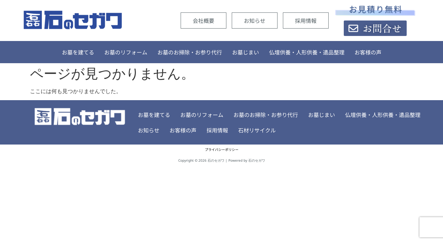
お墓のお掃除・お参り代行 (189, 52)
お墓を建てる (78, 52)
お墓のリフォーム (125, 52)
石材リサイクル (233, 130)
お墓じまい (245, 52)
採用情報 (306, 20)
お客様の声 (368, 52)
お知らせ (254, 20)
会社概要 (203, 20)
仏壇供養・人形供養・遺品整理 (306, 52)
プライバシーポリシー (221, 149)
